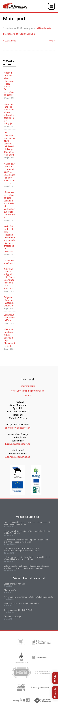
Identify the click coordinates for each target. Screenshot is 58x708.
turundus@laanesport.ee (18, 443)
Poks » (51, 40)
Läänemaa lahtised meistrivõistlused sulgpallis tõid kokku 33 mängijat (9, 114)
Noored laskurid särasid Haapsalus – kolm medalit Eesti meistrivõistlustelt (9, 83)
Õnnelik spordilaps (12, 616)
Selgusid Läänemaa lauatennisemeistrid (9, 301)
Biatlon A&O (10, 590)
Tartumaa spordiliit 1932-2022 (18, 610)
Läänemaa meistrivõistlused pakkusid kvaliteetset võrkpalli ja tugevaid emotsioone (9, 205)
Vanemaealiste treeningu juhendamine (21, 603)
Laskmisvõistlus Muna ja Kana (9, 317)
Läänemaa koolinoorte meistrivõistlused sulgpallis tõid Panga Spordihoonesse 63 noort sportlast (9, 274)
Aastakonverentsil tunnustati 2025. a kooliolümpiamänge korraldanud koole (9, 173)
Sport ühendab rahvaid (14, 583)
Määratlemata (44, 28)
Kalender (55, 692)
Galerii (55, 677)
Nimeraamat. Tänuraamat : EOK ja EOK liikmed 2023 (28, 596)
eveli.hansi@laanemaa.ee (17, 456)
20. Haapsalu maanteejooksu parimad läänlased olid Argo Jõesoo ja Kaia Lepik (9, 143)
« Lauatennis (9, 40)
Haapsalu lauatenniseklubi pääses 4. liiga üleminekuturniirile (9, 337)
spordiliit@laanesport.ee (17, 427)
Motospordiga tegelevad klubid (19, 33)
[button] (51, 6)
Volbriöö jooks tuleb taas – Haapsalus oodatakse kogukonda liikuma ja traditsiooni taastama (9, 239)
